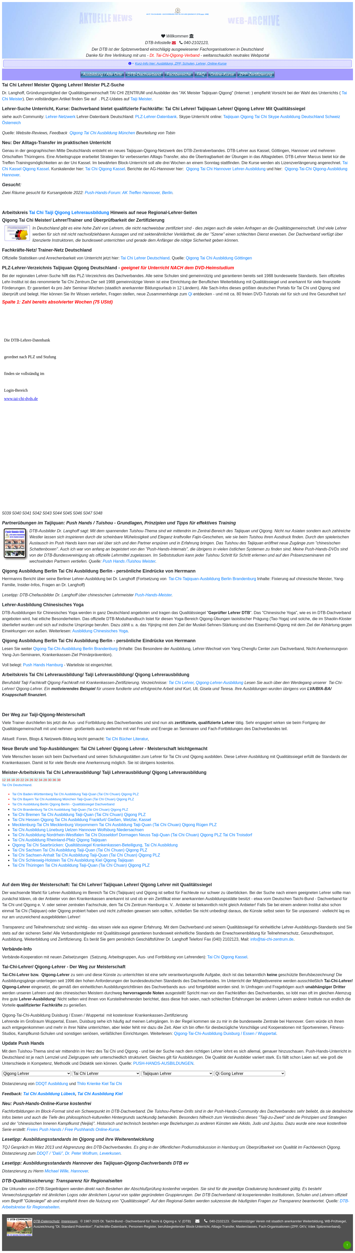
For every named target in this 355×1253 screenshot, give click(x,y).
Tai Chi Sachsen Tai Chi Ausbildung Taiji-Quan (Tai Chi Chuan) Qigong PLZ (79, 850)
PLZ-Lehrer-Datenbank (156, 117)
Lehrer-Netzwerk (61, 117)
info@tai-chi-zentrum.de (271, 939)
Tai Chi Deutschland (16, 785)
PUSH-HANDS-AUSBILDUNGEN (163, 1063)
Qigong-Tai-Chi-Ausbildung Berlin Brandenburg (75, 649)
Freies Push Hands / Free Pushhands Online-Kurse (73, 1129)
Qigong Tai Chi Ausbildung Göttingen (219, 258)
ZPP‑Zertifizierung (255, 74)
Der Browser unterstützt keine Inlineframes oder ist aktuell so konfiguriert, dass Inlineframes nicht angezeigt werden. (68, 407)
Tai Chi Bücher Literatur (127, 739)
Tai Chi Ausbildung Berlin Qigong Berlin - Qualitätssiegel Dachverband (63, 804)
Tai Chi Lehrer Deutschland (145, 258)
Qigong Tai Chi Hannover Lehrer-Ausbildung (225, 169)
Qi (190, 294)
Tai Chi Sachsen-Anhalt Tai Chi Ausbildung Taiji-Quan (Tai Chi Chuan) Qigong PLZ (86, 855)
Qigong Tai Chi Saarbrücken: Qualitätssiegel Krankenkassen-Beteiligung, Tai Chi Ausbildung (95, 845)
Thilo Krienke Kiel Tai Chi (99, 1083)
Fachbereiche (178, 74)
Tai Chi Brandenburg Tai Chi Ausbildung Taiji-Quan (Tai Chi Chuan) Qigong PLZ (70, 809)
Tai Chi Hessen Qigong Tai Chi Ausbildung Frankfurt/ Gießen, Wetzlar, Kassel (81, 820)
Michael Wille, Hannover (66, 1171)
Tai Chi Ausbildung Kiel (100, 1094)
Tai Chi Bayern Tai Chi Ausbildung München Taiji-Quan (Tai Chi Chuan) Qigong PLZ (73, 799)
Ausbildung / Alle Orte (102, 74)
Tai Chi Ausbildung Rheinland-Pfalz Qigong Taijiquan (59, 840)
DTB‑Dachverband (144, 74)
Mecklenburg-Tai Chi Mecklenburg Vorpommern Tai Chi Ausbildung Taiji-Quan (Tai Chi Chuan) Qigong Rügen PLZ (114, 825)
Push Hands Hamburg (43, 665)
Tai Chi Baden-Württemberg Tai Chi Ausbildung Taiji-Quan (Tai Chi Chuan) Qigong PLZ (75, 794)
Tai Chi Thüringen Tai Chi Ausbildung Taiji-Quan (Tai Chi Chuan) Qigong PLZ (81, 865)
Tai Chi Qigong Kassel (105, 169)
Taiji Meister (141, 99)
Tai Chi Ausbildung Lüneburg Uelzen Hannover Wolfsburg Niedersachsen (78, 830)
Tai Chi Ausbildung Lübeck (49, 1094)
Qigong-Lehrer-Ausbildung (219, 682)
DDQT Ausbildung (52, 1083)
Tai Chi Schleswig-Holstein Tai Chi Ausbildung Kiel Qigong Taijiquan (73, 860)
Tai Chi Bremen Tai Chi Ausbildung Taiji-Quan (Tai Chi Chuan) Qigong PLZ (79, 814)
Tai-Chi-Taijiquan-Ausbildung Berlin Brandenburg (212, 579)
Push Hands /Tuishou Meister (129, 561)
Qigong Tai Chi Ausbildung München (102, 133)
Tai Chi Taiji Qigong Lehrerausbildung (69, 212)
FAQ (201, 74)
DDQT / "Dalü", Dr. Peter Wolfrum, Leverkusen (79, 1153)
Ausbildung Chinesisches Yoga (100, 631)
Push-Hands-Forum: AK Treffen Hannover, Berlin (128, 193)
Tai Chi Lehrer (181, 682)
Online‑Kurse (222, 74)
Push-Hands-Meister (153, 595)
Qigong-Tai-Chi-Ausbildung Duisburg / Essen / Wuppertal (225, 1033)
